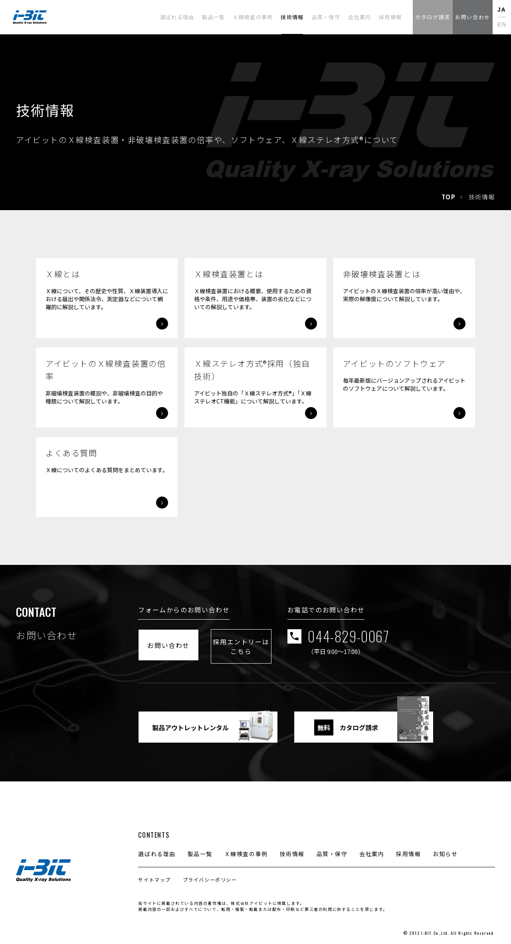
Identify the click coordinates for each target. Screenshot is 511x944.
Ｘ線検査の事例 (246, 847)
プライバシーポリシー (210, 872)
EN (501, 24)
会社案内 (371, 847)
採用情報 (408, 847)
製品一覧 (200, 847)
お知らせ (445, 847)
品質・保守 (332, 847)
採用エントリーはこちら (288, 641)
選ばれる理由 (157, 847)
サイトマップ (154, 872)
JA (501, 9)
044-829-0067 (411, 641)
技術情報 (291, 847)
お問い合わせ (184, 641)
